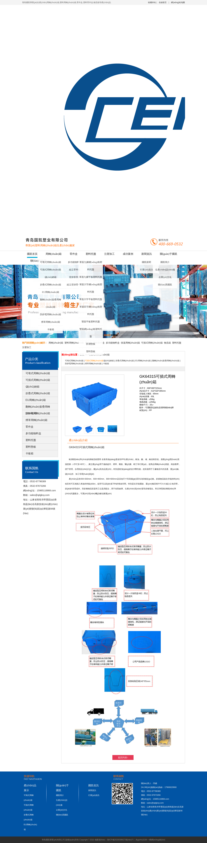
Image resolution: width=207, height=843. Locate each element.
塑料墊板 (90, 351)
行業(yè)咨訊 (94, 795)
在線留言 (163, 2)
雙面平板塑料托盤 (91, 321)
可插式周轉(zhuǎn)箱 (50, 269)
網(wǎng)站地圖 (178, 2)
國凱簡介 (165, 262)
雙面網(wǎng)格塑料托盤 (90, 333)
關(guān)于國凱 (168, 253)
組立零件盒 (74, 269)
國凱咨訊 (93, 785)
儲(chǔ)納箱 (51, 277)
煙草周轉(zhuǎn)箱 (50, 322)
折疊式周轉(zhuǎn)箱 (50, 284)
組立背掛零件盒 (75, 284)
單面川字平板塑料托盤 (90, 299)
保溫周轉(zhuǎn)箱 (130, 342)
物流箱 (167, 342)
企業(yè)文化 (165, 277)
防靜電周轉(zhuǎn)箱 (50, 314)
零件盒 (74, 253)
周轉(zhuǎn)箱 (54, 253)
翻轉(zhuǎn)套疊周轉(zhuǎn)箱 (50, 303)
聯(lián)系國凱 (165, 284)
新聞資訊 (146, 253)
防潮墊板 (90, 344)
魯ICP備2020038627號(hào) (119, 840)
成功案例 (128, 253)
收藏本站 (152, 2)
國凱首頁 (32, 253)
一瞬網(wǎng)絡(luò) (156, 840)
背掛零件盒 (74, 277)
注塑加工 (109, 253)
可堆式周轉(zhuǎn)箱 (50, 262)
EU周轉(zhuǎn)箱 (50, 292)
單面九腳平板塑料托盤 (90, 277)
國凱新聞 (146, 262)
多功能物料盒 (75, 262)
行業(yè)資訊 (146, 269)
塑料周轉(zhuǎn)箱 (74, 342)
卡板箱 (50, 329)
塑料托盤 (91, 253)
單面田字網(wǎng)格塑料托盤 (90, 310)
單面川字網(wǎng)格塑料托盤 (90, 288)
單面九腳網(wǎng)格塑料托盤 (90, 266)
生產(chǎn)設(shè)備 (165, 269)
